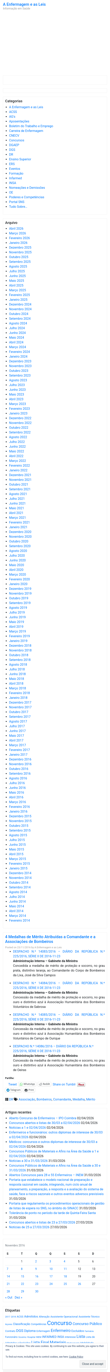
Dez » (18, 1297)
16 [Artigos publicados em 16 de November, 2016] (36, 1276)
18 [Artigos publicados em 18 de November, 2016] (65, 1276)
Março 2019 (17, 631)
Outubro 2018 (18, 655)
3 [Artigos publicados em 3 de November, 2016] (50, 1261)
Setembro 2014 (20, 887)
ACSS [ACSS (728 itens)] (20, 1316)
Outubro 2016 (18, 769)
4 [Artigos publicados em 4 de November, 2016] (64, 1261)
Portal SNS (16, 202)
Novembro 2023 (20, 366)
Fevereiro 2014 (19, 920)
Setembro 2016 (20, 773)
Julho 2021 (17, 499)
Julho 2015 (17, 840)
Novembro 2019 (20, 593)
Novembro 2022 (20, 423)
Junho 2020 (17, 560)
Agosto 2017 (18, 721)
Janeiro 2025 (18, 300)
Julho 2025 (17, 271)
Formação (16, 173)
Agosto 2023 (18, 380)
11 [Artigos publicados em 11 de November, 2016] (65, 1269)
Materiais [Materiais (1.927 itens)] (58, 1342)
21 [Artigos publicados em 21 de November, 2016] (8, 1284)
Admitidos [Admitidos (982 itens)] (31, 1316)
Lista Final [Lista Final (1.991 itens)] (40, 1342)
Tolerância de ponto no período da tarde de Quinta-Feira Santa (52, 1213)
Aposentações (19, 121)
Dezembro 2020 (20, 532)
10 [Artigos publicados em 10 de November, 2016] (51, 1269)
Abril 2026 (16, 228)
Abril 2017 (16, 740)
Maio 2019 (16, 622)
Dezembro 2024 (20, 304)
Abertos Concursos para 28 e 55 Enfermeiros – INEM (46, 1175)
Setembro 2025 (20, 262)
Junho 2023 (17, 390)
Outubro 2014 (18, 882)
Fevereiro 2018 (19, 693)
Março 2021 (17, 518)
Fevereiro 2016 (19, 807)
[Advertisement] (55, 43)
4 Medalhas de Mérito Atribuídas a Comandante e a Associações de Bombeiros (50, 939)
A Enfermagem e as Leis (24, 4)
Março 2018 (17, 688)
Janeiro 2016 (18, 811)
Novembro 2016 (20, 764)
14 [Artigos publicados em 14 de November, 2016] (8, 1276)
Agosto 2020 (18, 551)
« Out (8, 1297)
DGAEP (14, 145)
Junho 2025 (17, 276)
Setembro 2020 (20, 546)
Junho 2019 (17, 617)
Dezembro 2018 (20, 645)
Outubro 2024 (18, 314)
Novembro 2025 (20, 252)
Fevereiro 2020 (19, 579)
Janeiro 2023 (18, 413)
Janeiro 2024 (18, 356)
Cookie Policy (76, 1356)
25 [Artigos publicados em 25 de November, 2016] (65, 1284)
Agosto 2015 (18, 835)
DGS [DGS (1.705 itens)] (19, 1331)
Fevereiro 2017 (19, 750)
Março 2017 (17, 745)
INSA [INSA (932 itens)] (60, 1337)
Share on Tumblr (64, 1084)
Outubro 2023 (18, 371)
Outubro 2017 (18, 712)
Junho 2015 (17, 845)
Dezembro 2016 (20, 759)
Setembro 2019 (20, 603)
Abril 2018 (16, 683)
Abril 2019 (16, 627)
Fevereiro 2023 (19, 409)
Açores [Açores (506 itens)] (8, 1324)
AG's (12, 116)
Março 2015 (17, 859)
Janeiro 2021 (18, 527)
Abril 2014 (16, 911)
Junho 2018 (17, 674)
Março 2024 (17, 347)
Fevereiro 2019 (19, 636)
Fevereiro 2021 (19, 522)
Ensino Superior (20, 159)
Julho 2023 (17, 385)
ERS (12, 164)
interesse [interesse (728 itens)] (70, 1336)
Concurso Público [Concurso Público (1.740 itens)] (87, 1323)
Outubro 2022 (18, 427)
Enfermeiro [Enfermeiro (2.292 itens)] (61, 1330)
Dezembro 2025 (20, 247)
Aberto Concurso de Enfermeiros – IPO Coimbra (42, 1118)
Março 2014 (17, 916)
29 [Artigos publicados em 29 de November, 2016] (22, 1291)
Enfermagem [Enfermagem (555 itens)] (43, 1331)
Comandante (62, 1099)
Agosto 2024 (18, 323)
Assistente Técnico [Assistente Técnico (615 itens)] (89, 1316)
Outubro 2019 (18, 598)
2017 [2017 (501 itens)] (7, 1316)
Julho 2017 (17, 726)
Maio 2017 (16, 736)
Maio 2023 (16, 394)
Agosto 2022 (18, 437)
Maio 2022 (16, 451)
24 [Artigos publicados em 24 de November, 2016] (51, 1284)
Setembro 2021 (20, 489)
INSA (12, 183)
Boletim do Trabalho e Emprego (31, 126)
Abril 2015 (16, 854)
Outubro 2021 (18, 484)
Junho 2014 (17, 901)
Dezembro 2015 (20, 816)
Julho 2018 (17, 669)
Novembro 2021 (20, 480)
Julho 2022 (17, 442)
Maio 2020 (16, 565)
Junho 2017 (17, 731)
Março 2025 (17, 290)
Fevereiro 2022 (19, 465)
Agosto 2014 (18, 892)
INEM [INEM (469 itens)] (38, 1337)
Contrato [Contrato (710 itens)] (10, 1331)
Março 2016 (17, 802)
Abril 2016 (16, 797)
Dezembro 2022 (20, 418)
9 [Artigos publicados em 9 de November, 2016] (36, 1269)
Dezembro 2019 (20, 589)
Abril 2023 (16, 399)
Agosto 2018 (18, 664)
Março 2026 (17, 233)
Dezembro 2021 (20, 475)
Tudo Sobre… (18, 207)
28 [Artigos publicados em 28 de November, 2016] (8, 1291)
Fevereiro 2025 (19, 295)
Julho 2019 (17, 612)
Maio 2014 (16, 906)
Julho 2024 (17, 328)
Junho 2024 (17, 333)
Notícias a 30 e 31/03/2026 (28, 1161)
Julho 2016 (17, 783)
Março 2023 (17, 404)
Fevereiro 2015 (19, 863)
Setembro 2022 (20, 432)
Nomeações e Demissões (27, 188)
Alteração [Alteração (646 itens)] (44, 1316)
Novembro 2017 (20, 707)
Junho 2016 (17, 788)
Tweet (12, 1084)
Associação (27, 1099)
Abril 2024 (16, 342)
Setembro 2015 (20, 830)
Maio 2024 (16, 337)
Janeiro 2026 (18, 243)
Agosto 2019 (18, 608)
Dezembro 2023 (20, 361)
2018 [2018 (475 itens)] (13, 1317)
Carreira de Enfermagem (26, 131)
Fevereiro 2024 (19, 352)
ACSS (13, 112)
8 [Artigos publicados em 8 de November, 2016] (22, 1269)
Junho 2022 (17, 446)
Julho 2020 (17, 555)
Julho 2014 (17, 897)
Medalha (78, 1099)
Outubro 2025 (18, 257)
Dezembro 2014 (20, 873)
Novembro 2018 (20, 650)
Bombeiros (44, 1099)
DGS (12, 150)
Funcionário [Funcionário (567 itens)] (11, 1337)
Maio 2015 (16, 849)
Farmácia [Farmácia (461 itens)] (89, 1331)
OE (11, 192)
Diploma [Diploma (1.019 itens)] (30, 1331)
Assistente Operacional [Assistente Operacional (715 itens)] (64, 1316)
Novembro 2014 (20, 878)
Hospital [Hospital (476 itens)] (31, 1337)
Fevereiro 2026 (19, 238)
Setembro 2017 (20, 717)
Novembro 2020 (20, 536)
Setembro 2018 (20, 660)
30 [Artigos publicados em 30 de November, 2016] (36, 1291)
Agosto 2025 (18, 266)
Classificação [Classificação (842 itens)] (21, 1324)
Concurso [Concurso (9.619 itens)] (59, 1323)
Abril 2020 (16, 570)
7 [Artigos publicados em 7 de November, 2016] (7, 1269)
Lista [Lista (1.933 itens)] (81, 1336)
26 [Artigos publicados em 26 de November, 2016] (79, 1284)
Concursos (16, 140)
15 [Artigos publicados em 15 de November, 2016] (22, 1276)
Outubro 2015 (18, 826)
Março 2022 (17, 461)
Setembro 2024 (20, 318)
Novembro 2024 (20, 309)
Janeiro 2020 (18, 584)
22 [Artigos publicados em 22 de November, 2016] (22, 1284)
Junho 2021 (17, 503)
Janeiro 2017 (18, 754)
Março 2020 (17, 574)
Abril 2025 (16, 285)
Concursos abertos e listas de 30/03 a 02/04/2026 (44, 1123)
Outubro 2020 (18, 541)
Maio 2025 (16, 281)
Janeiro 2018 (18, 698)
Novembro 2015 (20, 821)
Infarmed (15, 178)
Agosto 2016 (18, 778)
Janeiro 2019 (18, 641)
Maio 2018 (16, 679)
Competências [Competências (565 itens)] (38, 1324)
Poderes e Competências (26, 197)
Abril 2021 (16, 513)
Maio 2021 (16, 508)
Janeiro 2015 (18, 868)
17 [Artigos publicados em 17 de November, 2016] (51, 1276)
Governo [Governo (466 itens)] (22, 1337)
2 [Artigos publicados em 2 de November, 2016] (36, 1261)
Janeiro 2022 (18, 470)
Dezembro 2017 (20, 702)
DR (11, 154)
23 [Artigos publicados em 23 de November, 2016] (36, 1284)
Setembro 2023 (20, 375)
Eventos (14, 169)
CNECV (14, 135)
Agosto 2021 (18, 494)
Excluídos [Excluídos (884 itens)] (77, 1331)
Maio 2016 (16, 792)
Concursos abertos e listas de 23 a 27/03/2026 (42, 1222)
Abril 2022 (16, 456)
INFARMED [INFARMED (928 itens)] (49, 1337)
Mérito (90, 1099)
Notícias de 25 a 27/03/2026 (29, 1227)
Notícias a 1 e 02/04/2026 (27, 1128)
